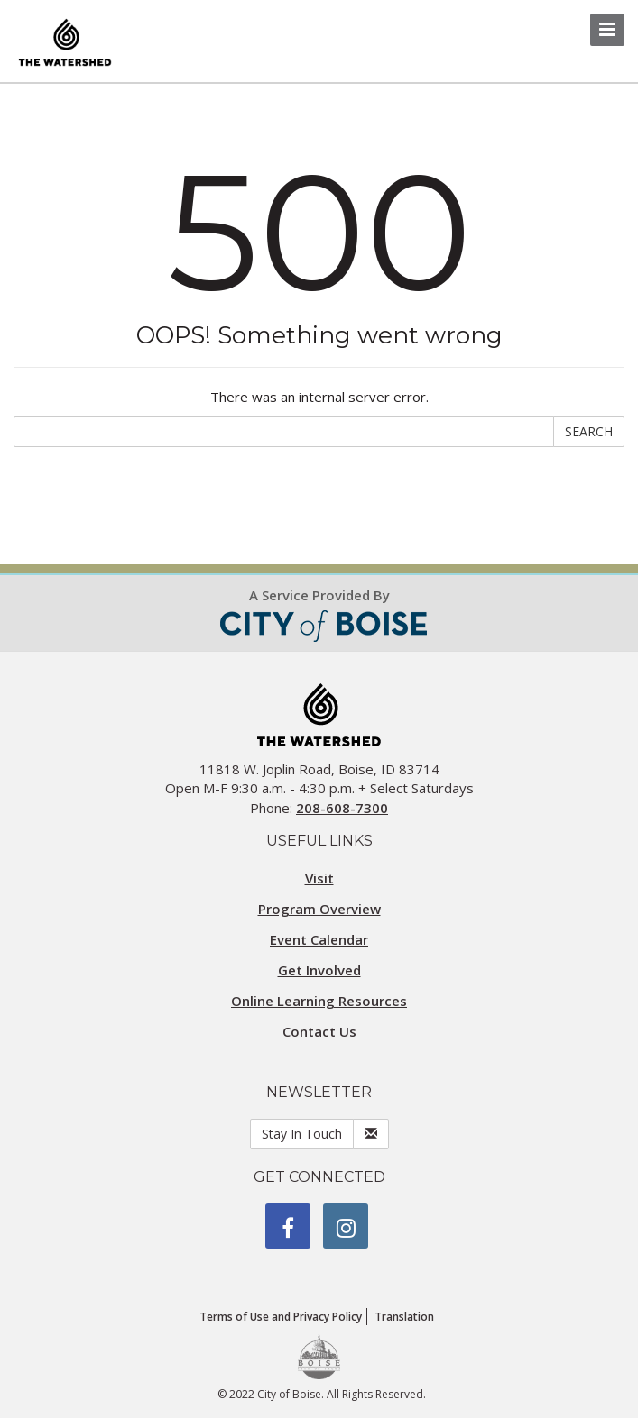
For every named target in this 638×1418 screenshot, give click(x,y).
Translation (404, 1316)
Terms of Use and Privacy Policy (280, 1316)
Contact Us (319, 1031)
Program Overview (319, 909)
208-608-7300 (342, 808)
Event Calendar (319, 939)
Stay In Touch (302, 1133)
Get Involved (319, 970)
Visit (319, 878)
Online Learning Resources (319, 1001)
